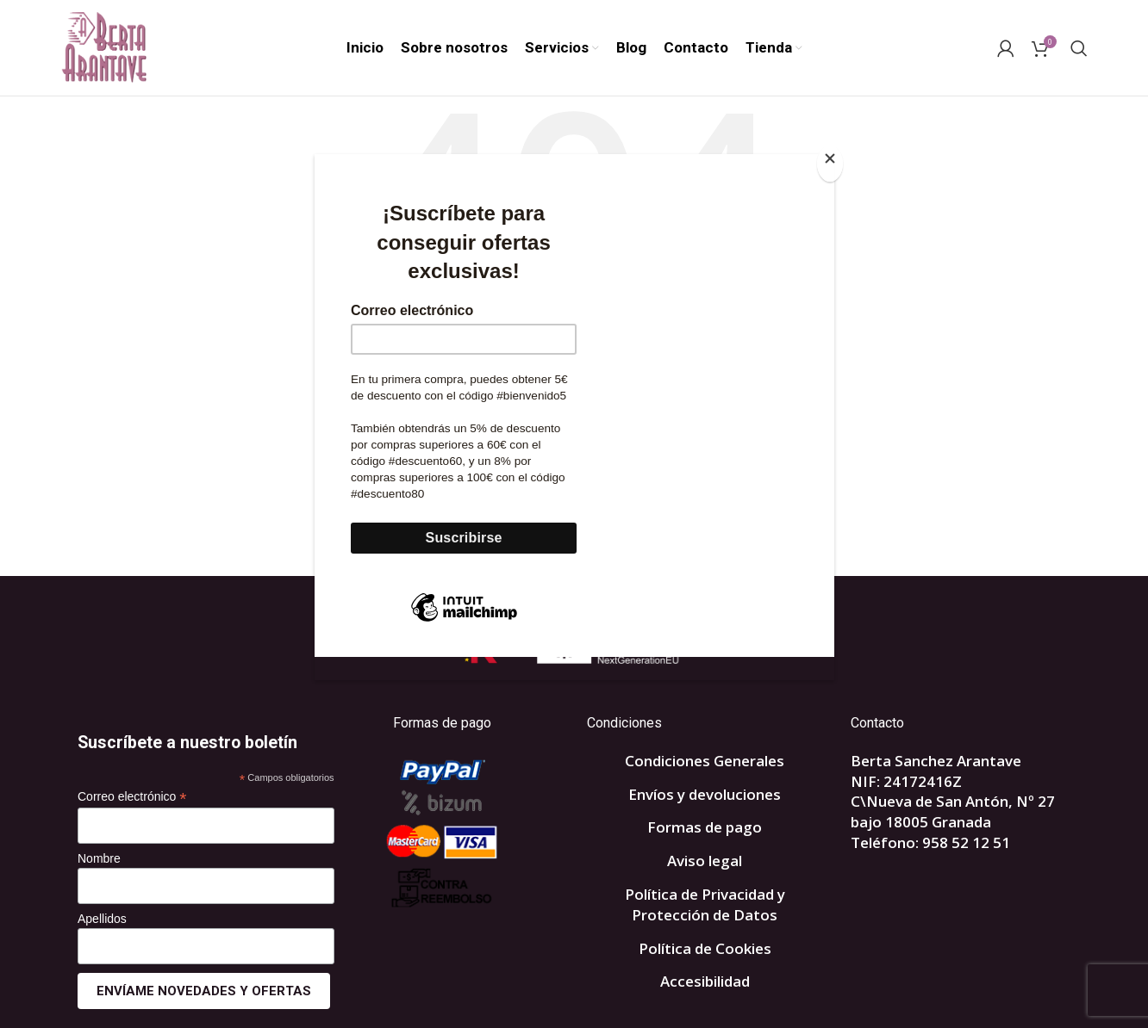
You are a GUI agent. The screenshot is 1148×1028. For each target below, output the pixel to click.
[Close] (830, 164)
